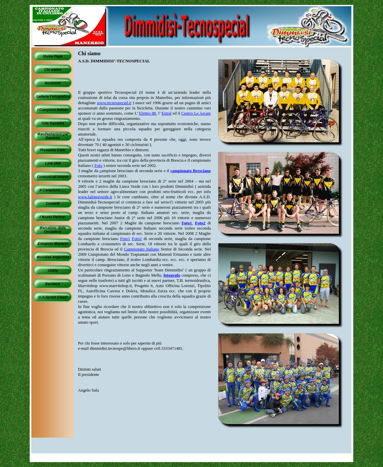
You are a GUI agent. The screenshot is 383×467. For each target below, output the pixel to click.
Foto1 (186, 222)
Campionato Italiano (141, 249)
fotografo (171, 275)
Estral (166, 113)
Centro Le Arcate (196, 113)
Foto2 (200, 222)
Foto (98, 165)
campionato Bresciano (190, 170)
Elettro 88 (147, 113)
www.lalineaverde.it (95, 196)
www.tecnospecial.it (114, 102)
